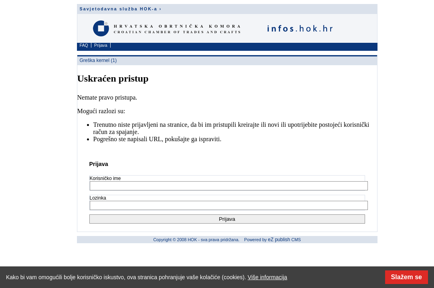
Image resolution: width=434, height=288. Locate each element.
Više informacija (267, 277)
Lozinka (98, 198)
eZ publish (279, 239)
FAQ (84, 45)
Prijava (100, 45)
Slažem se (406, 277)
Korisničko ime (105, 178)
